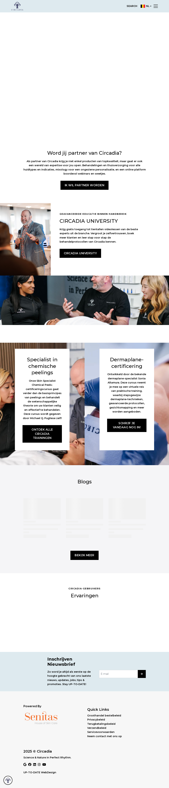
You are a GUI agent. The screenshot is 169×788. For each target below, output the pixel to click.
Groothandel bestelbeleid (104, 715)
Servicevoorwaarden (101, 732)
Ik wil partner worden (84, 185)
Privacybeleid (96, 719)
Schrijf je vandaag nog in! (127, 425)
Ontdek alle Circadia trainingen (42, 434)
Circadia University (80, 253)
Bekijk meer (84, 555)
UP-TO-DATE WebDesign (39, 772)
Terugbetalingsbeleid (101, 723)
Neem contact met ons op (104, 736)
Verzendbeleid (96, 728)
